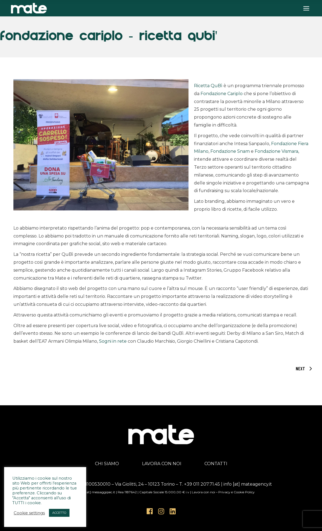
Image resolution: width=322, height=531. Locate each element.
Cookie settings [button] (29, 513)
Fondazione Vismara (276, 151)
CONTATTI (215, 463)
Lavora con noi (203, 492)
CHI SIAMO (107, 463)
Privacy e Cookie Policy (236, 492)
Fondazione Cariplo (222, 93)
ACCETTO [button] (59, 513)
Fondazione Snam (230, 151)
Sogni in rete (113, 341)
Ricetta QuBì (208, 85)
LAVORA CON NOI (161, 463)
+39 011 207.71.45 (202, 484)
